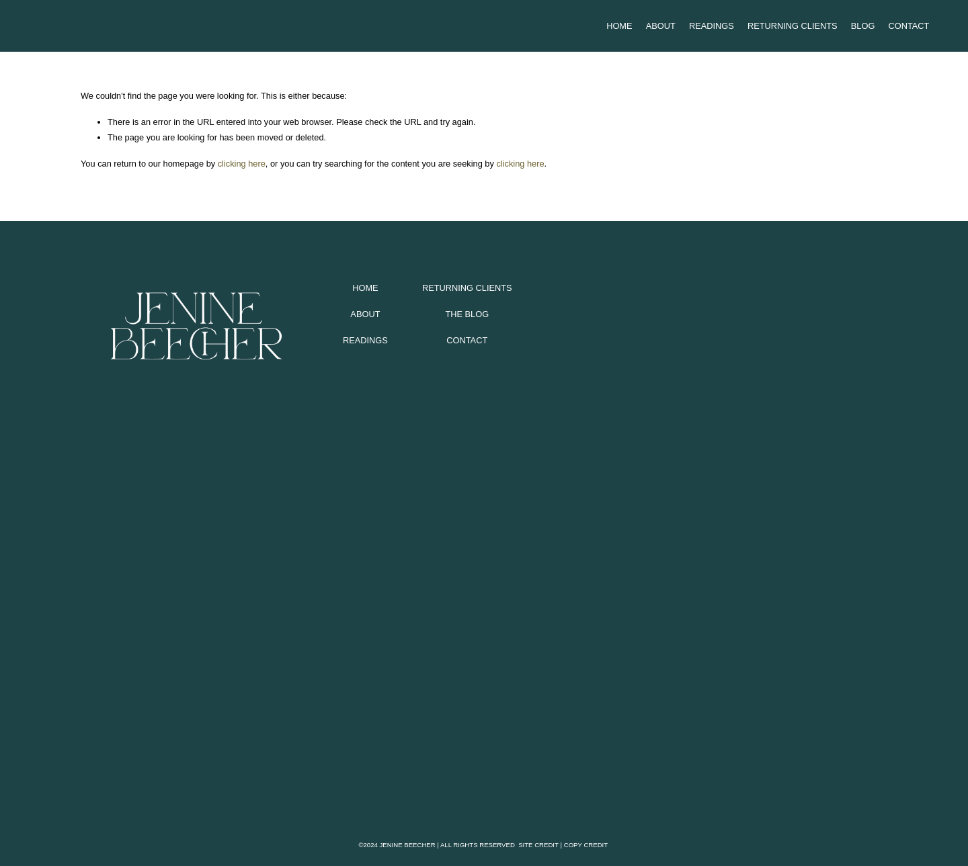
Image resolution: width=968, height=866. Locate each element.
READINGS (365, 340)
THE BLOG (467, 314)
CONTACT (466, 340)
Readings (711, 26)
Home (619, 26)
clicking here (242, 164)
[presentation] (181, 529)
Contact (909, 26)
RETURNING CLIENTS (467, 288)
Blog (863, 26)
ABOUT (365, 314)
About (661, 26)
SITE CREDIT (538, 845)
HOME (365, 288)
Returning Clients (793, 26)
